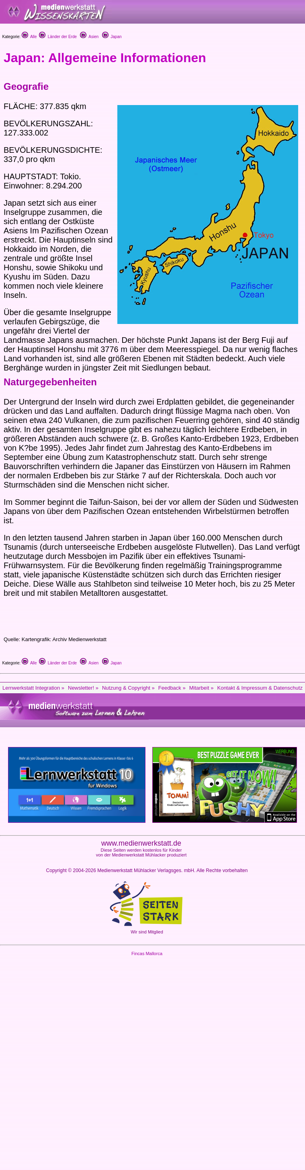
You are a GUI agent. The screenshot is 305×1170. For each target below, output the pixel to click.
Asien (89, 36)
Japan (112, 36)
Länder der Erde (58, 36)
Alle (29, 36)
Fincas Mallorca (146, 953)
